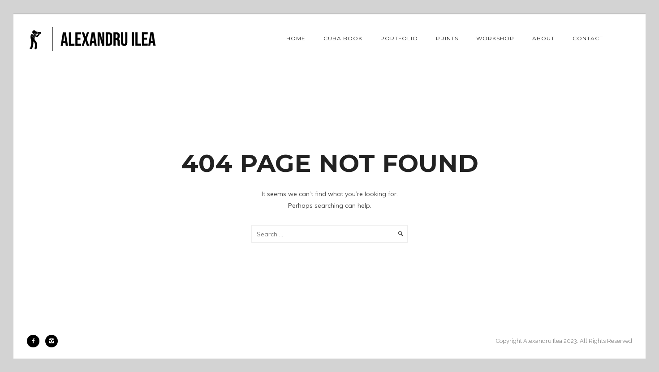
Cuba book (342, 38)
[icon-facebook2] (35, 341)
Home (296, 38)
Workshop (495, 38)
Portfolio (399, 38)
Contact (588, 38)
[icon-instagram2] (51, 341)
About (543, 38)
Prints (447, 38)
